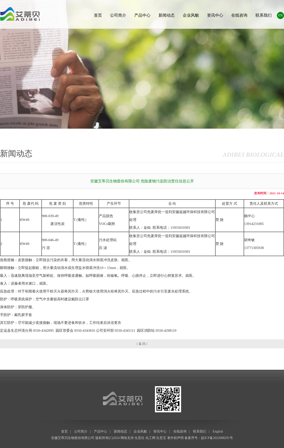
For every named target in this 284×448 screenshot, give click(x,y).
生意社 (139, 438)
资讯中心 (215, 15)
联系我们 (263, 15)
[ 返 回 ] (142, 344)
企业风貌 (191, 15)
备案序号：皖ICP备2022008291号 (208, 438)
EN (280, 15)
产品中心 (142, 15)
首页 (98, 15)
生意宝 (161, 438)
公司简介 (118, 15)
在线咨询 (239, 15)
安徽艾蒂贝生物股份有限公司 (72, 438)
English (218, 431)
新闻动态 (167, 15)
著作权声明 (175, 438)
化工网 (150, 438)
